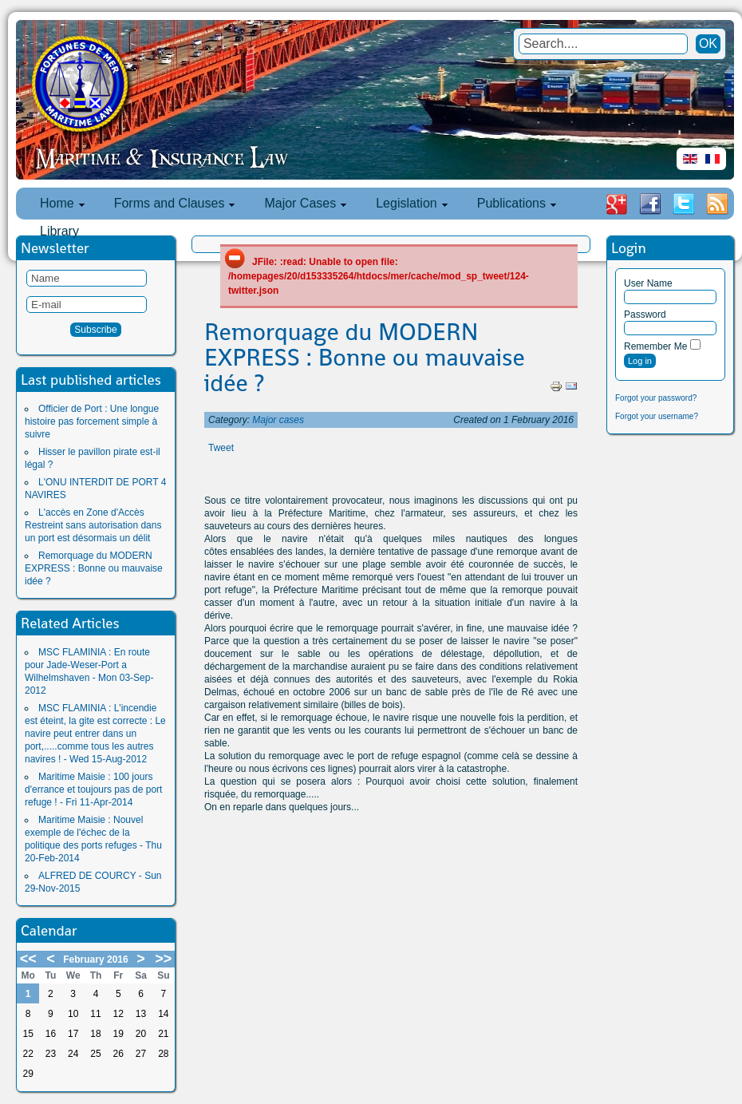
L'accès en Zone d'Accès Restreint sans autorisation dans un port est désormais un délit (93, 525)
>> (163, 959)
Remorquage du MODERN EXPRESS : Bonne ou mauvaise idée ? (94, 568)
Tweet (221, 447)
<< (28, 959)
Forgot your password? (656, 398)
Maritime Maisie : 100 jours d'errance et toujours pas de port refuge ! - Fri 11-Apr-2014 (93, 789)
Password (645, 314)
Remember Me (655, 346)
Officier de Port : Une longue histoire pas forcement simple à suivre (92, 421)
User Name (648, 283)
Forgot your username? (656, 416)
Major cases (278, 419)
